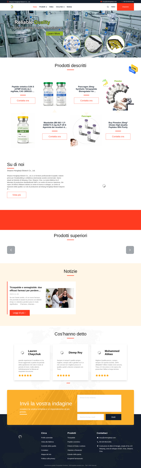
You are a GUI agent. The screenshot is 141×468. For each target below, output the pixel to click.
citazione (125, 7)
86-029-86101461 (127, 1)
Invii (113, 417)
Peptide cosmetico (74, 442)
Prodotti (43, 7)
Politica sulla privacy (48, 458)
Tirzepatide (71, 438)
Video (51, 7)
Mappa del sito (46, 454)
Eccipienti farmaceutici (75, 458)
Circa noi (60, 7)
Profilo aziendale (47, 438)
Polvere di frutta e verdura (76, 446)
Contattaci (44, 450)
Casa (35, 7)
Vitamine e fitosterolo (75, 450)
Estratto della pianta (74, 454)
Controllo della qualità (48, 446)
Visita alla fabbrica (47, 442)
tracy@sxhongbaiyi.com (108, 1)
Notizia (69, 7)
